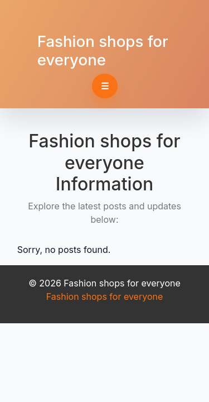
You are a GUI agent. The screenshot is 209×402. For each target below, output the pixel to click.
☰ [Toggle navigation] (105, 86)
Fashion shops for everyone (102, 50)
